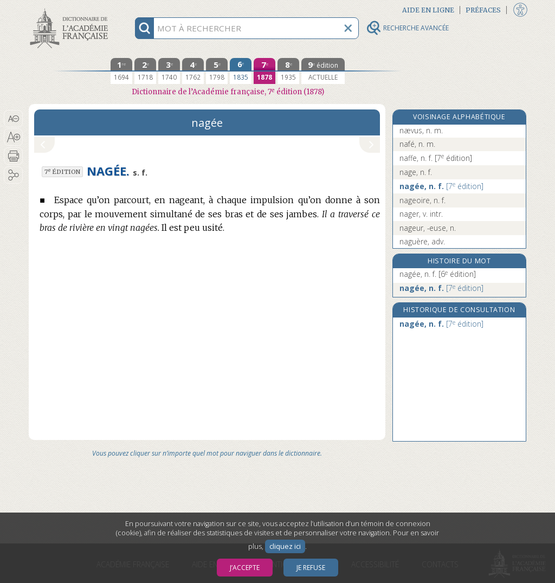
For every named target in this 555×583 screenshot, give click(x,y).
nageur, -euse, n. (427, 228)
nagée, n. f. (441, 186)
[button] (13, 118)
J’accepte (245, 567)
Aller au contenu (71, 9)
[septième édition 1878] (264, 71)
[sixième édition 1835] (240, 71)
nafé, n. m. (417, 144)
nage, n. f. (415, 172)
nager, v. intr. (421, 214)
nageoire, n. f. (422, 200)
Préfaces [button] (483, 10)
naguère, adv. (422, 241)
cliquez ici (285, 546)
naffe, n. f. (435, 158)
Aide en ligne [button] (428, 10)
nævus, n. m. (421, 130)
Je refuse (310, 567)
